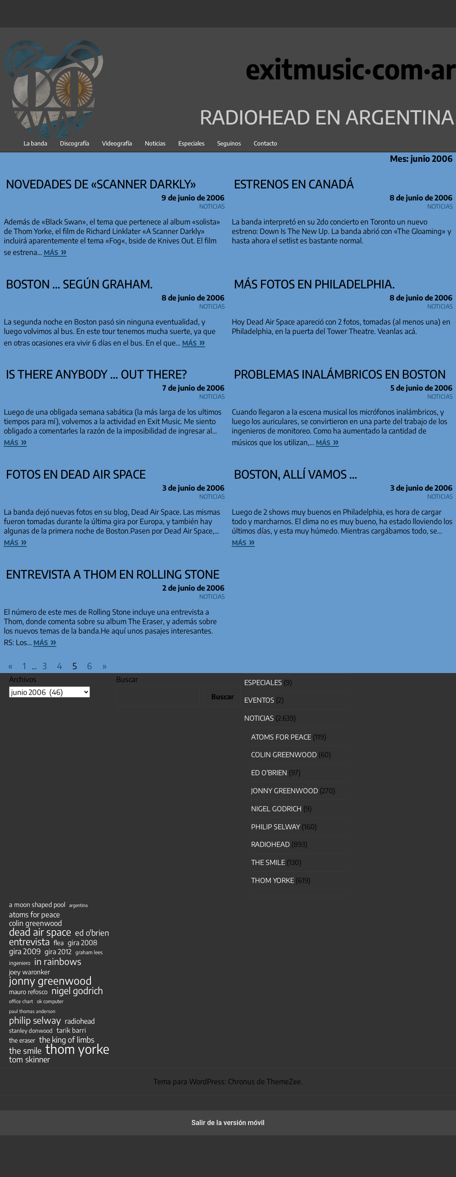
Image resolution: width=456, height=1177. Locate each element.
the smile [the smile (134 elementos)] (25, 1050)
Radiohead (270, 844)
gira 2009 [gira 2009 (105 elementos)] (25, 951)
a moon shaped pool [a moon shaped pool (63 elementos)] (37, 904)
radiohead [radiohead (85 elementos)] (80, 1021)
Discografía (74, 143)
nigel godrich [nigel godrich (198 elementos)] (77, 990)
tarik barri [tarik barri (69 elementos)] (71, 1030)
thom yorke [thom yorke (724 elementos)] (77, 1048)
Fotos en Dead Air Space (76, 474)
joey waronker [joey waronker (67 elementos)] (29, 972)
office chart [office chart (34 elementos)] (21, 1001)
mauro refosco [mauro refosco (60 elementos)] (28, 991)
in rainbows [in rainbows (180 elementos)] (57, 961)
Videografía (117, 143)
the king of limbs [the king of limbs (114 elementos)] (66, 1039)
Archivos (22, 679)
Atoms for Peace (281, 737)
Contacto (265, 143)
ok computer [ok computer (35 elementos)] (50, 1001)
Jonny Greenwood (284, 790)
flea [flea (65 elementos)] (59, 942)
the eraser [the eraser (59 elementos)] (22, 1040)
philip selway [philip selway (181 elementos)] (35, 1020)
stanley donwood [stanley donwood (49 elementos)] (31, 1030)
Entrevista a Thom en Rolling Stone (112, 574)
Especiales (191, 143)
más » (55, 251)
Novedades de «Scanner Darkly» (101, 183)
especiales (263, 682)
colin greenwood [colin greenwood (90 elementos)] (35, 923)
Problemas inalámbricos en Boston (340, 374)
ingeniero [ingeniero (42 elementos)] (19, 962)
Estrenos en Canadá (294, 183)
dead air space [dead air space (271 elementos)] (40, 932)
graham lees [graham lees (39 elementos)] (88, 952)
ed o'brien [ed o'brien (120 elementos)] (92, 932)
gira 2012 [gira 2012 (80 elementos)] (58, 951)
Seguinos (229, 143)
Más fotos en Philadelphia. (314, 283)
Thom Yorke (272, 880)
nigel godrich (276, 808)
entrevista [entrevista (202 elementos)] (29, 941)
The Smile (268, 862)
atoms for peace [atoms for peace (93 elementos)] (34, 914)
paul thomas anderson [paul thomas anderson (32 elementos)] (32, 1011)
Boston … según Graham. (79, 283)
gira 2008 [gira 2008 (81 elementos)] (82, 942)
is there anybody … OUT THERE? (96, 374)
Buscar (127, 679)
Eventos (259, 700)
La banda (35, 143)
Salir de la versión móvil (228, 1123)
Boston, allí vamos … (295, 474)
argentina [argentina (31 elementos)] (78, 905)
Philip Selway (275, 826)
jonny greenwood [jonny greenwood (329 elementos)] (50, 980)
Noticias (155, 143)
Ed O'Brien (269, 772)
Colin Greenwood (284, 754)
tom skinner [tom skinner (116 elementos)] (29, 1059)
